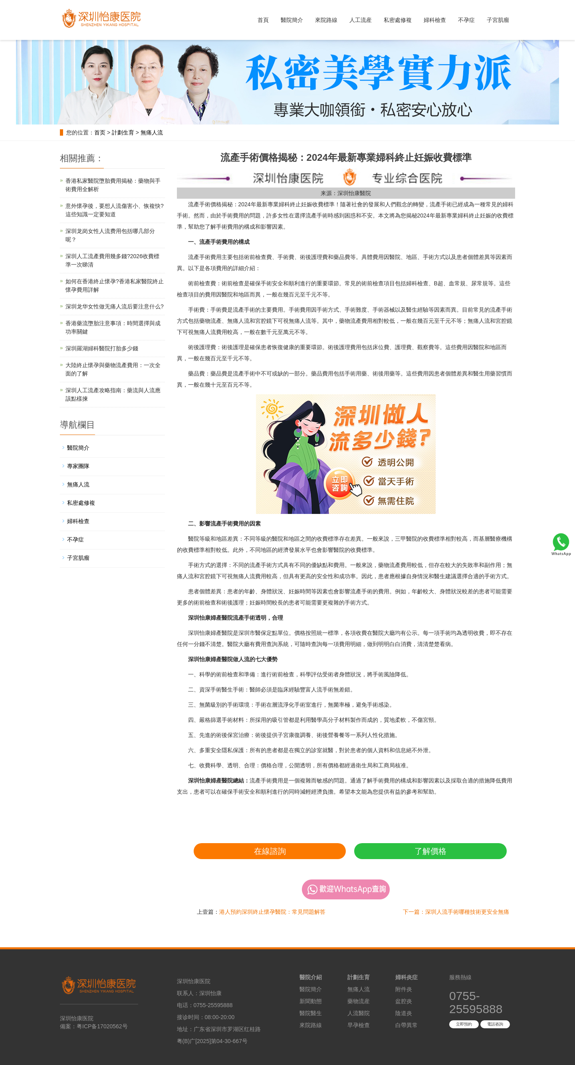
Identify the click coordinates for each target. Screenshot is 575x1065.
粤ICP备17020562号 (102, 1026)
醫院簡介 (292, 20)
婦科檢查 (435, 20)
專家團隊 (78, 466)
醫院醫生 (310, 1013)
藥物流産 (358, 1001)
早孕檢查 (358, 1025)
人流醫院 (358, 1013)
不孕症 (466, 20)
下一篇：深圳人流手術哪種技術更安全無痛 (456, 912)
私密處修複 (398, 20)
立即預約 (464, 1024)
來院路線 (326, 20)
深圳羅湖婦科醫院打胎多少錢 (101, 348)
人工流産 (360, 20)
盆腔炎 (403, 1001)
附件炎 (403, 989)
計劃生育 (123, 132)
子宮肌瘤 (498, 20)
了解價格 (430, 851)
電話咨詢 (495, 1024)
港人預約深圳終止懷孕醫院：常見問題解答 (272, 912)
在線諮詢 (270, 851)
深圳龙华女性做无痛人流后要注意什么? (114, 306)
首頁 (263, 20)
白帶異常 (406, 1025)
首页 (99, 132)
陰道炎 (403, 1013)
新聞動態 (310, 1001)
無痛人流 (152, 132)
